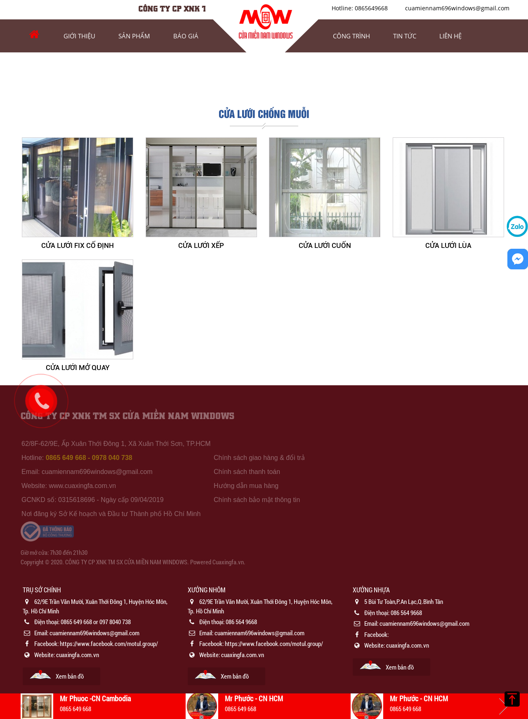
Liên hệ (450, 36)
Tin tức (404, 36)
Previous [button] (24, 706)
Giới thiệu (79, 36)
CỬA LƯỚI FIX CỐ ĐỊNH (77, 245)
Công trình (351, 36)
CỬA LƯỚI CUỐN (325, 245)
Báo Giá (185, 36)
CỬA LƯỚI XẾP (201, 245)
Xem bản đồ (70, 676)
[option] (99, 635)
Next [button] (503, 706)
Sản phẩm (134, 36)
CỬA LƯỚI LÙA (448, 245)
